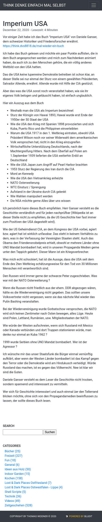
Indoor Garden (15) (17, 474)
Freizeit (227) (13, 456)
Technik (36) (13, 496)
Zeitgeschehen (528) (18, 505)
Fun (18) (10, 460)
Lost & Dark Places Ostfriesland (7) (28, 483)
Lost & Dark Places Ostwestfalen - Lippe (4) (34, 487)
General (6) (12, 465)
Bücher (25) (12, 451)
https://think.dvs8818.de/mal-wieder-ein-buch (33, 46)
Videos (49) (12, 501)
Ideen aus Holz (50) (18, 469)
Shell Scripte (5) (15, 492)
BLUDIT (88, 516)
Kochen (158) (14, 478)
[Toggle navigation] (93, 5)
